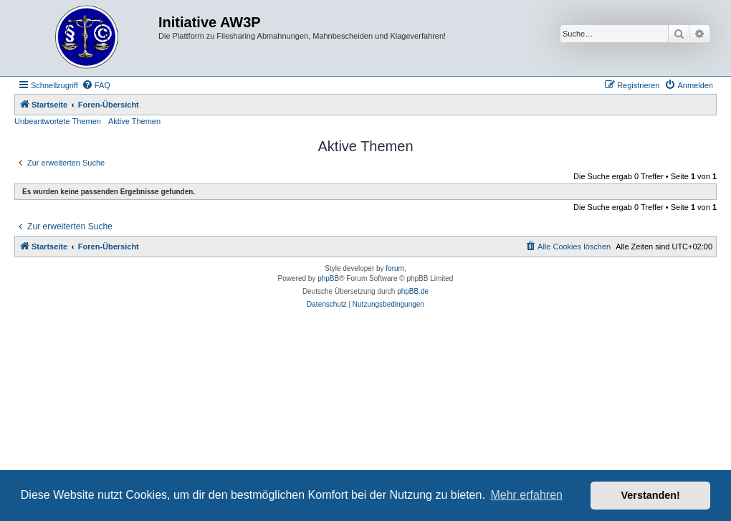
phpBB (328, 278)
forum (395, 268)
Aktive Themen (134, 121)
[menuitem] (96, 85)
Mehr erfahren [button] (526, 495)
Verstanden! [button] (650, 495)
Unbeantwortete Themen (57, 121)
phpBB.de (413, 291)
